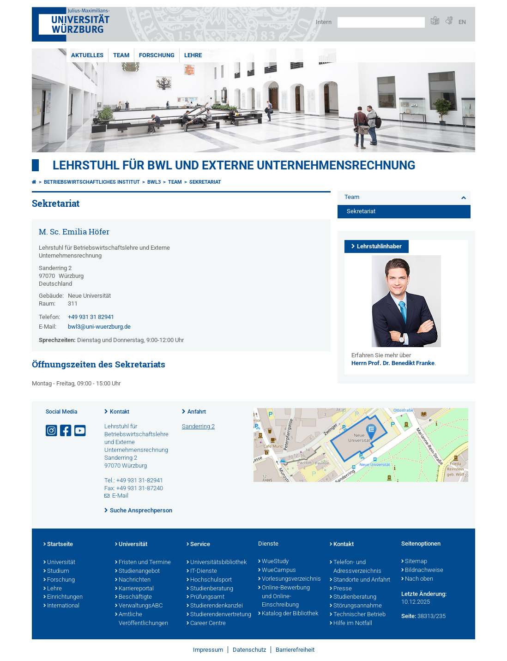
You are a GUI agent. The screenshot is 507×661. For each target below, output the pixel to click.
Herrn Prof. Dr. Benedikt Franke (393, 363)
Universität (59, 563)
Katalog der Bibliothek (288, 614)
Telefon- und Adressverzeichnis (355, 567)
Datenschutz (249, 649)
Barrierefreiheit (295, 649)
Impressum (208, 649)
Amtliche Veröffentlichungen (141, 619)
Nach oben (417, 579)
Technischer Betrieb (358, 615)
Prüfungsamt (205, 597)
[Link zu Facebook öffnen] (66, 431)
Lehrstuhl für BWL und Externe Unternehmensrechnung (234, 165)
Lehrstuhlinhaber (379, 246)
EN (462, 21)
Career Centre (206, 623)
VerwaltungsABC (139, 606)
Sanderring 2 (198, 426)
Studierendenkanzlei (215, 606)
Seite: (408, 616)
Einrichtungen (63, 597)
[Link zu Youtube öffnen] (80, 431)
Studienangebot (137, 571)
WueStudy (273, 562)
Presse (341, 589)
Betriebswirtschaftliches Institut (92, 182)
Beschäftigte (133, 597)
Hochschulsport (209, 580)
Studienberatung (210, 589)
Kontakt (119, 412)
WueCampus (277, 570)
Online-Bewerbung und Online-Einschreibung (284, 597)
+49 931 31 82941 (91, 316)
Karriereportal (134, 589)
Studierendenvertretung (218, 615)
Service (198, 545)
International (61, 606)
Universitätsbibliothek (217, 563)
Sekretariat (205, 182)
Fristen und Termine (143, 563)
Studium (56, 571)
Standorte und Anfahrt (360, 580)
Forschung (157, 55)
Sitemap (414, 562)
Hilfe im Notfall (351, 623)
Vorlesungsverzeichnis (289, 579)
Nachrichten (133, 580)
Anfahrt (196, 412)
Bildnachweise (422, 570)
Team (121, 55)
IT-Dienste (202, 571)
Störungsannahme (356, 606)
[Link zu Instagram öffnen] (52, 431)
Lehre (193, 55)
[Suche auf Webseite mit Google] (381, 22)
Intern (324, 21)
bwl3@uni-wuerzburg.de (99, 326)
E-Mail (120, 495)
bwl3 (154, 182)
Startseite (58, 545)
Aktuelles (87, 55)
